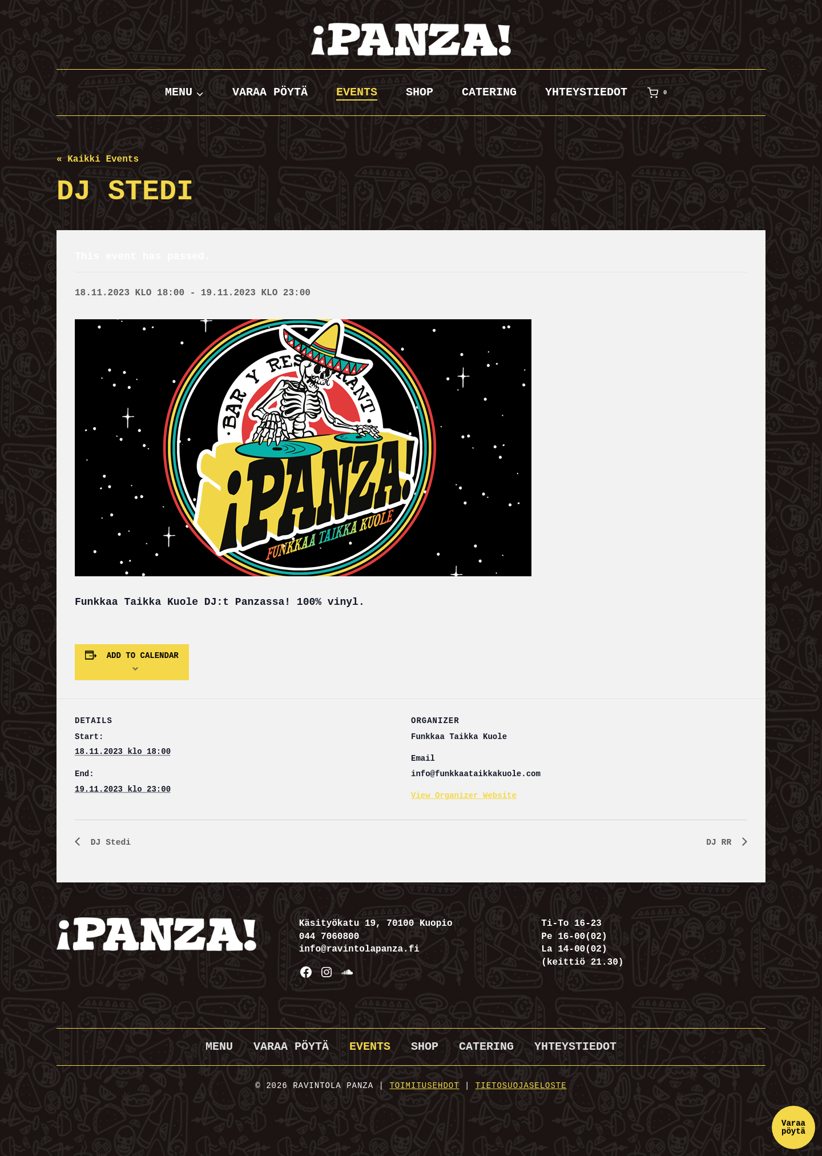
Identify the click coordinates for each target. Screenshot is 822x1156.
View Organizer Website (464, 795)
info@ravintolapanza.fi (359, 949)
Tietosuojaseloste (521, 1085)
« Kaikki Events (98, 159)
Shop (419, 92)
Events (356, 92)
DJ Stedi (110, 843)
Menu (219, 1046)
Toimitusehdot (424, 1085)
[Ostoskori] (659, 92)
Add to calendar (143, 655)
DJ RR (719, 843)
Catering (489, 92)
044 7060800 (329, 937)
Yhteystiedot (586, 92)
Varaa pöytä (270, 92)
